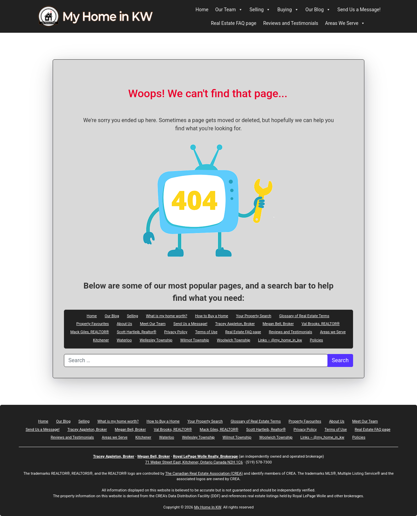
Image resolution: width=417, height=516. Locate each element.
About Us (124, 324)
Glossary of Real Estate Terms (304, 316)
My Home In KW (207, 507)
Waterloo (124, 340)
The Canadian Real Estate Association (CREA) (204, 473)
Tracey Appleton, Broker (235, 324)
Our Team (229, 9)
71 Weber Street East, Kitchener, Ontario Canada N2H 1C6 (194, 462)
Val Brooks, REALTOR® (320, 324)
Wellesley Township (155, 340)
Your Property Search (253, 316)
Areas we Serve (333, 332)
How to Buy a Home (211, 316)
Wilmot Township (194, 340)
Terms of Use (206, 332)
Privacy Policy (175, 332)
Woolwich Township (233, 340)
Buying (287, 9)
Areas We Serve (345, 23)
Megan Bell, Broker (278, 324)
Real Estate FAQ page (233, 23)
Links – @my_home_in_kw (280, 340)
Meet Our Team (152, 324)
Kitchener (101, 340)
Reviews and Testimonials (290, 23)
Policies (316, 340)
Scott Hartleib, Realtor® (137, 332)
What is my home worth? (166, 316)
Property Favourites (92, 324)
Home (202, 9)
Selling (260, 9)
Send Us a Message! (358, 9)
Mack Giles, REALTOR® (89, 332)
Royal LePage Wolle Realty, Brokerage (205, 456)
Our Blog (318, 9)
